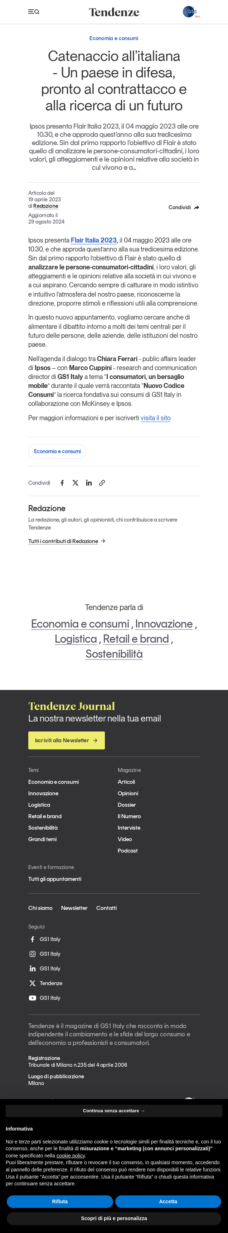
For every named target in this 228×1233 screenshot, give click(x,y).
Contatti (106, 908)
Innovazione (164, 623)
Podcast (128, 850)
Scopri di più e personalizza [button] (114, 1218)
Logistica (76, 639)
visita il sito (156, 418)
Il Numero (129, 816)
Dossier (127, 804)
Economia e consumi (57, 451)
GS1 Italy (44, 939)
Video (125, 839)
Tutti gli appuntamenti (54, 878)
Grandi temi (42, 839)
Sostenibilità (114, 654)
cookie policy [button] (71, 1155)
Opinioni (128, 793)
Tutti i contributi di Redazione (67, 541)
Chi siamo (40, 908)
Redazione (45, 206)
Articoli (126, 781)
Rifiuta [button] (60, 1201)
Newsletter (74, 908)
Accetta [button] (168, 1201)
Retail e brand (136, 639)
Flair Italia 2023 (94, 240)
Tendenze (45, 983)
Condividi (184, 207)
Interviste (129, 827)
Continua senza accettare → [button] (114, 1110)
